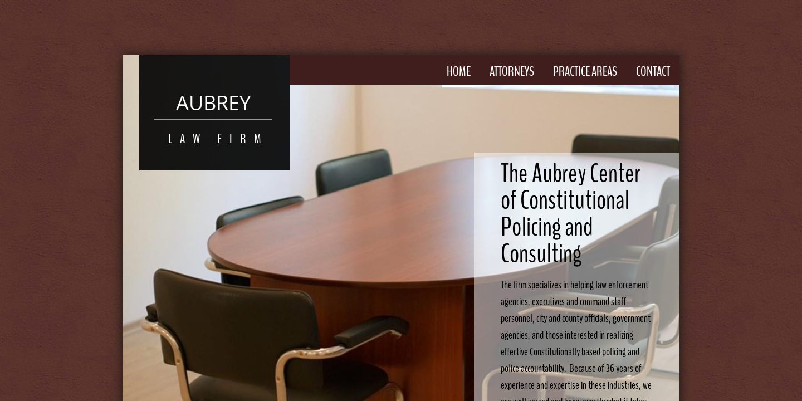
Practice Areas (585, 71)
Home (459, 71)
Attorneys (512, 71)
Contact (653, 71)
